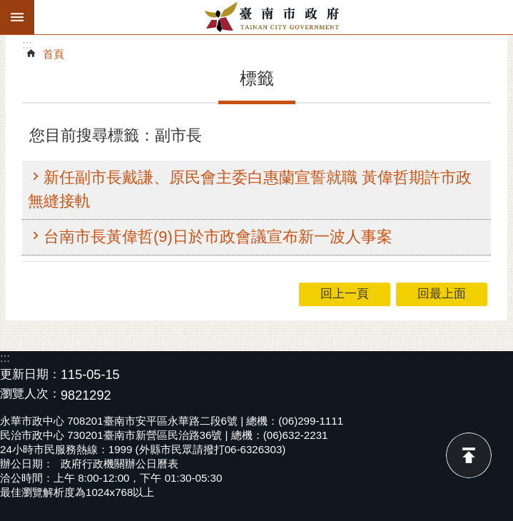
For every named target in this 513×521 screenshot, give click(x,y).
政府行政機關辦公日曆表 (119, 463)
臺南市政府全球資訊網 (273, 17)
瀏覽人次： (30, 394)
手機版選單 (17, 17)
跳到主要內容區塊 (7, 7)
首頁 (53, 54)
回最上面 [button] (441, 293)
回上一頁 (344, 293)
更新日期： (30, 374)
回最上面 (469, 455)
